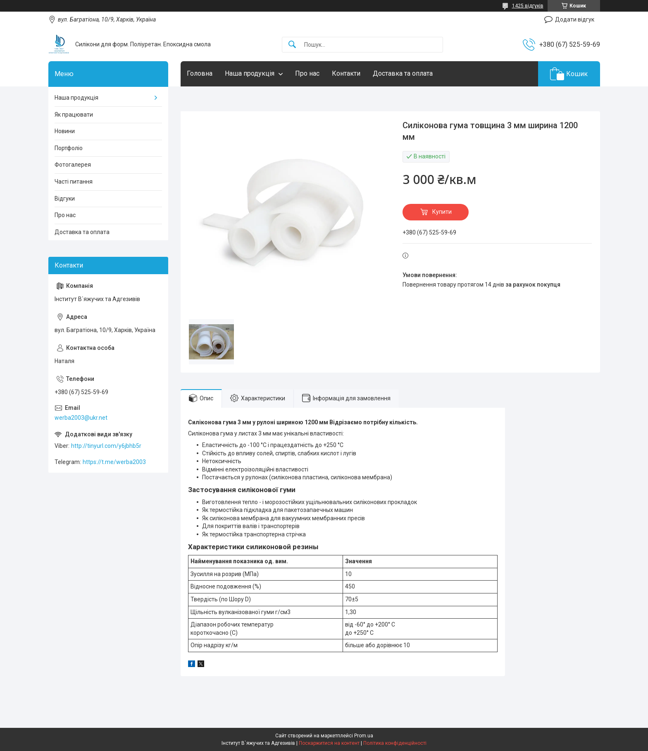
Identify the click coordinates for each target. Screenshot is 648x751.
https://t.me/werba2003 (114, 462)
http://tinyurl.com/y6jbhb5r (106, 445)
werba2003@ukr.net (81, 417)
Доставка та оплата (403, 73)
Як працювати (74, 114)
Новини (65, 131)
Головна (199, 73)
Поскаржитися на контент (329, 743)
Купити (442, 211)
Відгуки (65, 198)
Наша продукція (249, 73)
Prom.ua (363, 736)
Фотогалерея (73, 164)
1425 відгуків (527, 6)
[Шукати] (292, 44)
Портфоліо (69, 148)
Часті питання (74, 181)
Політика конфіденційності (394, 743)
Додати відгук (574, 19)
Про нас (307, 73)
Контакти (346, 73)
